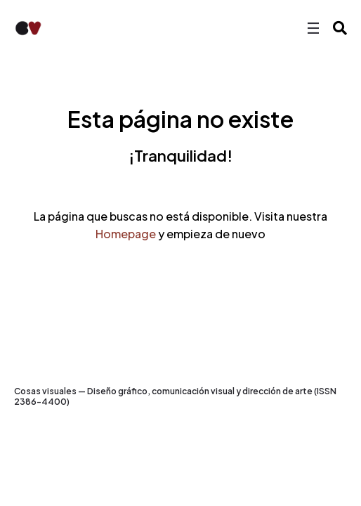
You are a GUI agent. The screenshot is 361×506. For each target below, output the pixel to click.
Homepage (126, 233)
